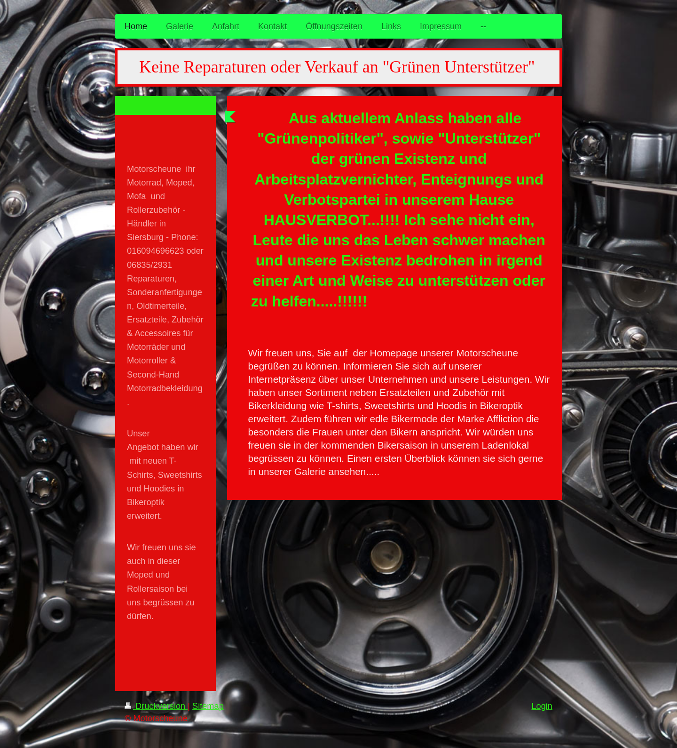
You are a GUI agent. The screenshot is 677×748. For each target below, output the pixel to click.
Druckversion (156, 706)
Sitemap (208, 706)
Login (541, 706)
